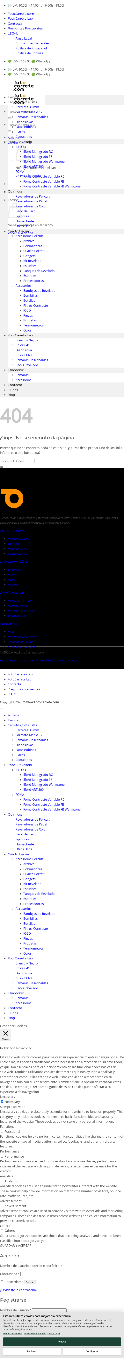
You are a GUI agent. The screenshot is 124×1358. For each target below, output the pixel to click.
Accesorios (24, 285)
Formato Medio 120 (30, 112)
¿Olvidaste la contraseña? (18, 1290)
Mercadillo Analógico (22, 646)
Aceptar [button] (62, 1341)
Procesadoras (33, 281)
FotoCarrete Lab (20, 18)
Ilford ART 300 (33, 166)
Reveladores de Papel (31, 201)
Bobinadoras (32, 246)
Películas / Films (18, 538)
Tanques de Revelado (39, 271)
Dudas (13, 390)
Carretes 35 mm (27, 107)
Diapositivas (24, 122)
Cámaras (22, 375)
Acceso (30, 1282)
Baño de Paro (25, 211)
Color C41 (23, 345)
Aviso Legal (24, 38)
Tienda (13, 97)
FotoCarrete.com (21, 14)
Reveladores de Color (31, 206)
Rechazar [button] (32, 1351)
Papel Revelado (20, 142)
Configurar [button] (92, 1351)
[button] (14, 138)
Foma (11, 580)
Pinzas (28, 315)
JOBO (27, 310)
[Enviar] (9, 117)
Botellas (29, 300)
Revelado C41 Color (20, 601)
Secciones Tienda (12, 530)
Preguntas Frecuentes (25, 28)
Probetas (30, 320)
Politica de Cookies (29, 53)
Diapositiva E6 (26, 350)
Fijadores (22, 216)
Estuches (30, 266)
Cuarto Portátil (34, 251)
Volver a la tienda (20, 233)
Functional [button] (7, 1126)
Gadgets (29, 256)
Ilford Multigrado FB (37, 157)
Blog (11, 395)
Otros (27, 330)
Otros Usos (24, 226)
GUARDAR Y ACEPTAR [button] (15, 1245)
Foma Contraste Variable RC (43, 176)
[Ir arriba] (1, 708)
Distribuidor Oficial (14, 561)
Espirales (30, 276)
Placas (20, 132)
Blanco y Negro (27, 340)
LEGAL (13, 33)
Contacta (15, 23)
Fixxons (13, 584)
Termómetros (33, 325)
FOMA (20, 171)
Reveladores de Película (33, 196)
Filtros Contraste (35, 305)
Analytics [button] (6, 1176)
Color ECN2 (24, 355)
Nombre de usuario (15, 1310)
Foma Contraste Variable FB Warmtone (52, 186)
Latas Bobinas (26, 127)
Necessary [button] (7, 1097)
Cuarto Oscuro (19, 231)
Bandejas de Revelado (39, 290)
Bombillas (30, 295)
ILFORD (21, 770)
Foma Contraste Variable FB (43, 181)
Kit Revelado (32, 261)
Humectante (25, 221)
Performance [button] (9, 1151)
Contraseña (10, 1274)
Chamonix (16, 370)
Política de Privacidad (31, 48)
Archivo (28, 241)
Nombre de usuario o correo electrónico (31, 1266)
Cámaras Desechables (32, 117)
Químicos (15, 191)
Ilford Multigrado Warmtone (44, 161)
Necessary (12, 1102)
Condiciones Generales (32, 43)
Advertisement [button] (11, 1201)
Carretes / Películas (22, 102)
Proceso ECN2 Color (21, 611)
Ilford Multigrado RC (38, 151)
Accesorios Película (30, 236)
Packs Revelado (27, 365)
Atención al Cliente (20, 642)
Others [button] (5, 1226)
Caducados (24, 137)
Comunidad (8, 624)
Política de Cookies (12, 1333)
